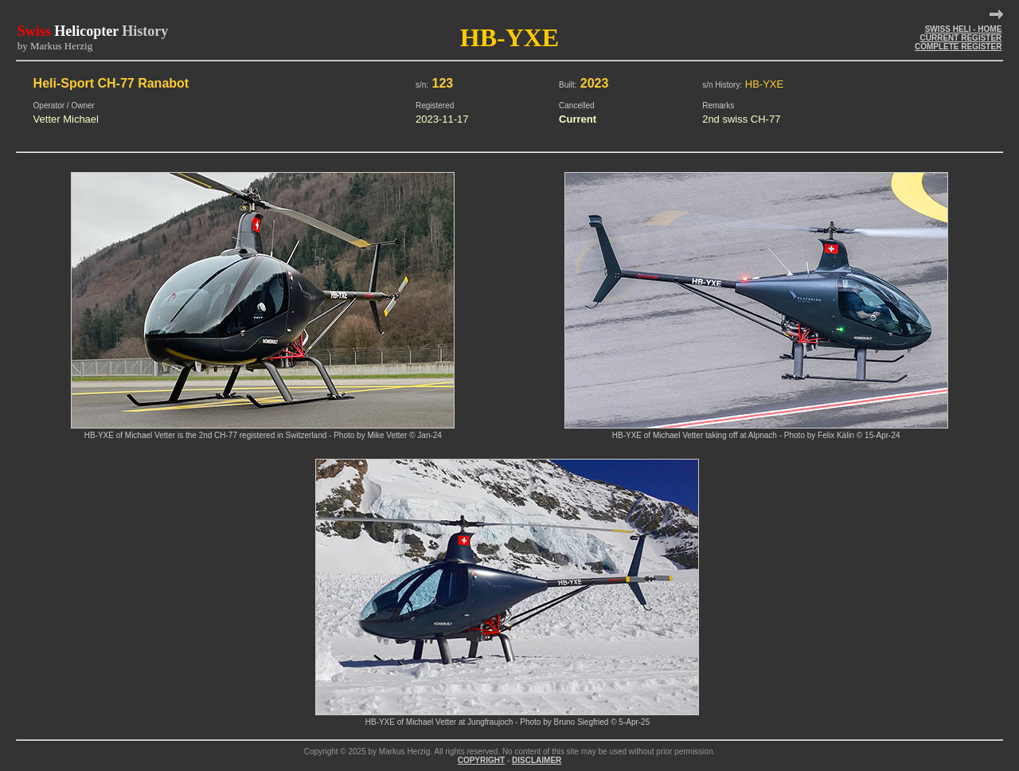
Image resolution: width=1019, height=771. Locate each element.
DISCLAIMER (536, 760)
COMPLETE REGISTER (958, 46)
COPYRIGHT (481, 760)
